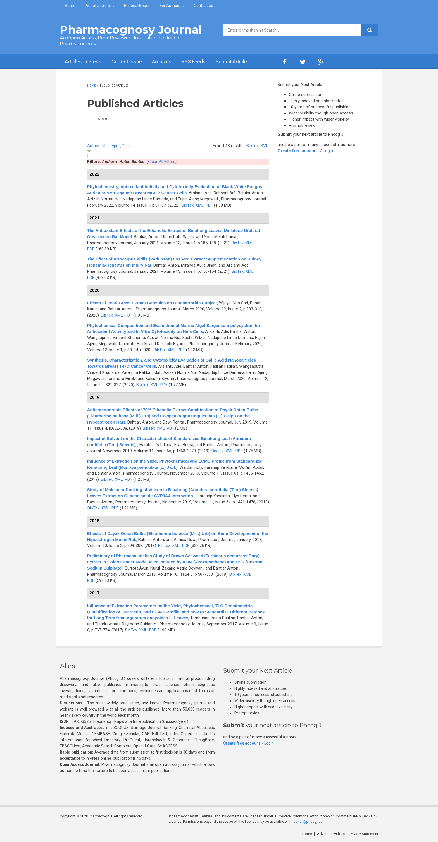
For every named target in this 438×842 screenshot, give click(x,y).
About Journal (98, 5)
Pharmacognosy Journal (131, 29)
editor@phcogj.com (309, 821)
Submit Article (231, 61)
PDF (209, 205)
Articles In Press (83, 61)
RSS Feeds (194, 61)
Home (70, 5)
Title (105, 145)
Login (328, 150)
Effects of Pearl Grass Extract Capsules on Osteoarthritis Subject (152, 302)
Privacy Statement (364, 834)
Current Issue (126, 61)
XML (264, 145)
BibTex (252, 145)
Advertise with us (331, 834)
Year (126, 145)
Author (93, 145)
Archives (162, 61)
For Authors (170, 5)
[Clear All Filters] (162, 161)
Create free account (298, 150)
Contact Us (203, 5)
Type (114, 145)
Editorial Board (137, 5)
